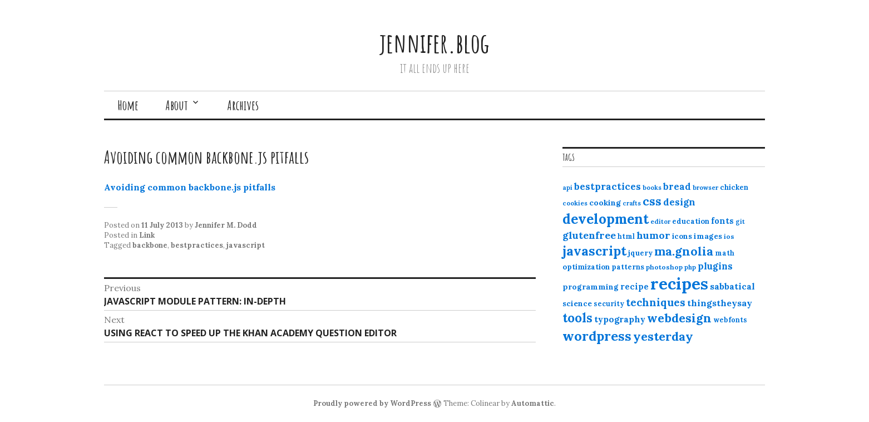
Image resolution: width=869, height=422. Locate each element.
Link (147, 235)
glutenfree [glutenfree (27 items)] (589, 235)
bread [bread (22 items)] (677, 186)
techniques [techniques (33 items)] (655, 302)
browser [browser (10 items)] (705, 188)
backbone (149, 245)
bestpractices (197, 245)
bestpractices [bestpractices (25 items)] (607, 186)
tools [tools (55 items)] (577, 318)
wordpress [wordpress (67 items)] (596, 335)
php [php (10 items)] (690, 267)
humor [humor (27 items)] (653, 235)
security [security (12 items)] (609, 304)
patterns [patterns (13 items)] (627, 267)
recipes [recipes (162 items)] (679, 283)
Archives (243, 105)
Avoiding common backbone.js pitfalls (189, 187)
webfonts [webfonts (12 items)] (730, 320)
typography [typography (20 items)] (619, 319)
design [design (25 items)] (679, 202)
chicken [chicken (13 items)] (734, 187)
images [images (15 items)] (708, 236)
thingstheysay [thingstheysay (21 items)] (719, 302)
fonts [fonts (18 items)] (722, 220)
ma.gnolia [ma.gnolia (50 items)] (683, 251)
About (176, 105)
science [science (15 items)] (577, 303)
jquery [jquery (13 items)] (640, 253)
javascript (245, 245)
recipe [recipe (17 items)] (634, 286)
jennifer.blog (434, 43)
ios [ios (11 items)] (729, 236)
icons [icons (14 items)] (682, 236)
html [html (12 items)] (626, 236)
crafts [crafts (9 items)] (632, 203)
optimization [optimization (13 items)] (586, 267)
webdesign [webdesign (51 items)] (679, 318)
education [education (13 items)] (690, 221)
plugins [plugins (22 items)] (715, 266)
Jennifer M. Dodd (226, 225)
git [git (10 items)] (740, 221)
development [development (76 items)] (605, 219)
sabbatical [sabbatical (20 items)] (732, 286)
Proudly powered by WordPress (372, 403)
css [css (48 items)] (652, 201)
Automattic (532, 403)
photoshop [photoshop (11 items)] (664, 267)
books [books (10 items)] (652, 188)
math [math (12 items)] (724, 253)
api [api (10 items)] (567, 188)
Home (128, 105)
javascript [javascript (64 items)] (594, 251)
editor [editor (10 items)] (660, 221)
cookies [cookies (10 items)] (574, 203)
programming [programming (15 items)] (590, 287)
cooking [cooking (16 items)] (605, 203)
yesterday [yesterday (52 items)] (663, 336)
